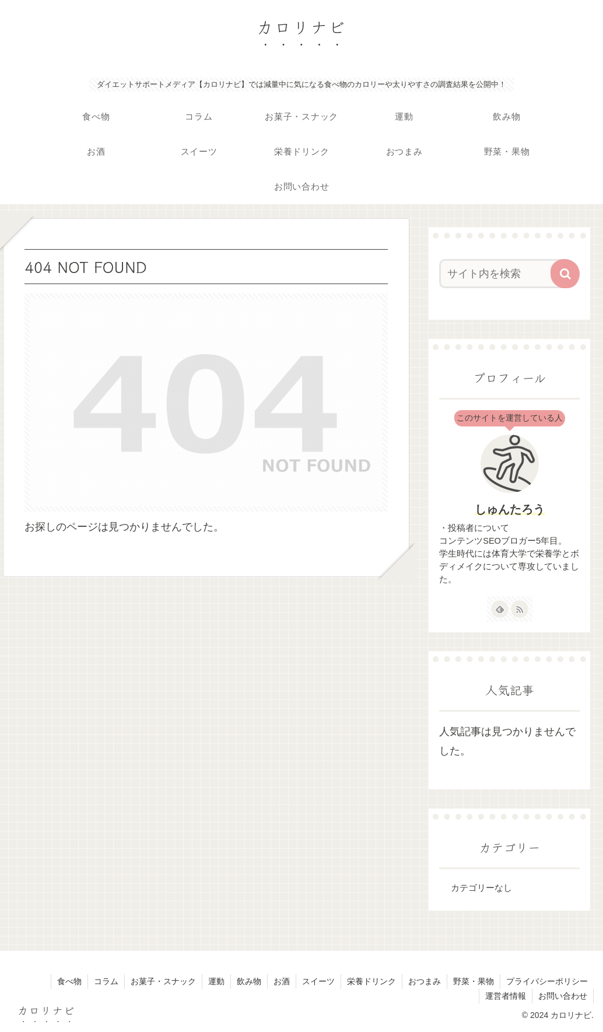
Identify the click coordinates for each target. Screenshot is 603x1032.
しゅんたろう (510, 509)
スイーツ (318, 981)
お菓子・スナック (163, 981)
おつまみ (424, 981)
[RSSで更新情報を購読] (519, 609)
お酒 (282, 981)
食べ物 (69, 981)
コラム (106, 981)
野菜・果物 (473, 981)
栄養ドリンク (371, 981)
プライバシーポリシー (547, 981)
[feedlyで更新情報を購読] (499, 609)
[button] (565, 273)
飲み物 (249, 981)
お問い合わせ (562, 995)
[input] (504, 273)
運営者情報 (505, 995)
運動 (216, 981)
